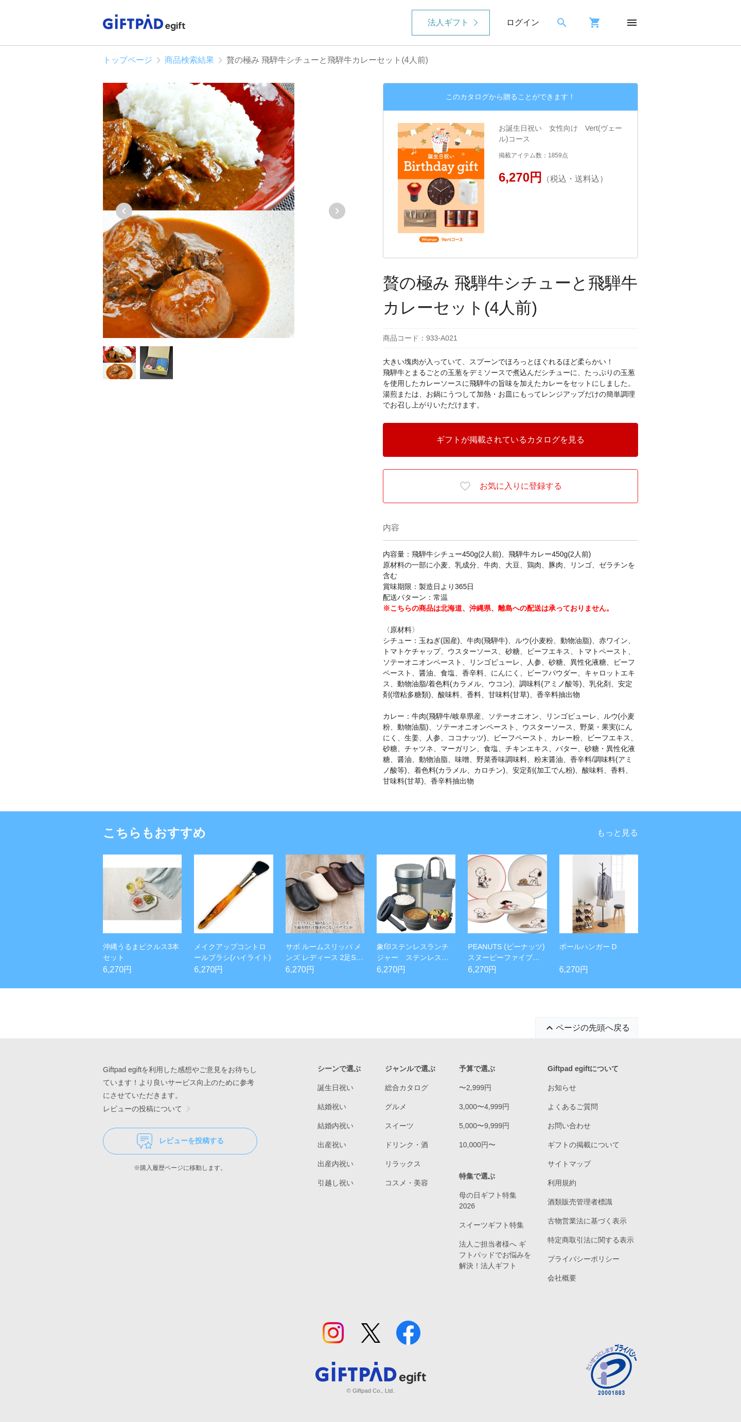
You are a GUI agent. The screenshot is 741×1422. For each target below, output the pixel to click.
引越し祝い (335, 1183)
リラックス (403, 1164)
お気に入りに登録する (510, 486)
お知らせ (562, 1087)
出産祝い (331, 1145)
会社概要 (562, 1278)
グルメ (396, 1107)
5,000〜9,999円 (484, 1126)
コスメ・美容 (406, 1183)
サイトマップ (569, 1164)
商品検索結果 (189, 60)
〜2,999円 (475, 1087)
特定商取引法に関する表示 (591, 1240)
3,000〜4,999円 (484, 1107)
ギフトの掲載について (584, 1145)
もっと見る (617, 832)
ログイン (522, 22)
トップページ (127, 60)
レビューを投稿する (180, 1141)
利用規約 (562, 1183)
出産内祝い (335, 1164)
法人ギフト (448, 22)
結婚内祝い (335, 1126)
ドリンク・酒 (406, 1145)
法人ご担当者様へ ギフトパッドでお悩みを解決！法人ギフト (495, 1255)
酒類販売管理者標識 (580, 1202)
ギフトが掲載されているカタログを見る (510, 439)
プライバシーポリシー (584, 1259)
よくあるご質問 (573, 1107)
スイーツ (399, 1126)
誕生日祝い (335, 1087)
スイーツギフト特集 (491, 1225)
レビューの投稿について (149, 1109)
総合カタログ (406, 1087)
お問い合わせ (569, 1126)
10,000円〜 (477, 1145)
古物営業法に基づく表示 (587, 1221)
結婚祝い (331, 1107)
